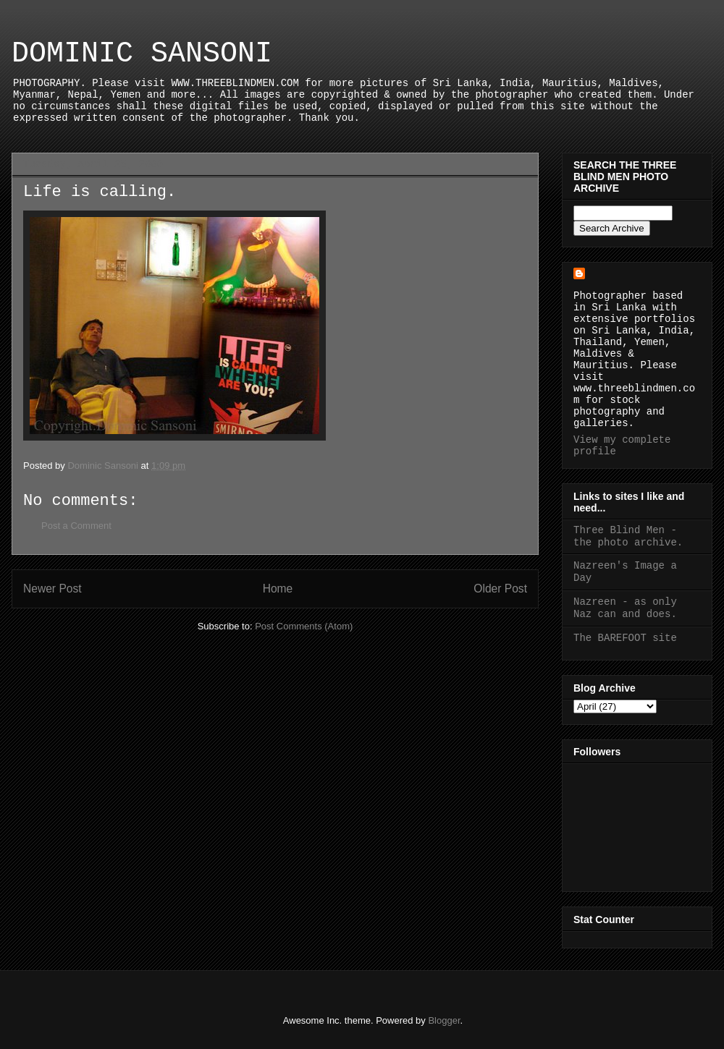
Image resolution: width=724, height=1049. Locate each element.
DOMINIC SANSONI (142, 54)
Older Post (500, 588)
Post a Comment (76, 525)
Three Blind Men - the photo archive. (628, 536)
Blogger (444, 1020)
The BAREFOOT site (625, 638)
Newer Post (52, 588)
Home (278, 588)
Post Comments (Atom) (304, 626)
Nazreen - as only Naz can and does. (625, 608)
